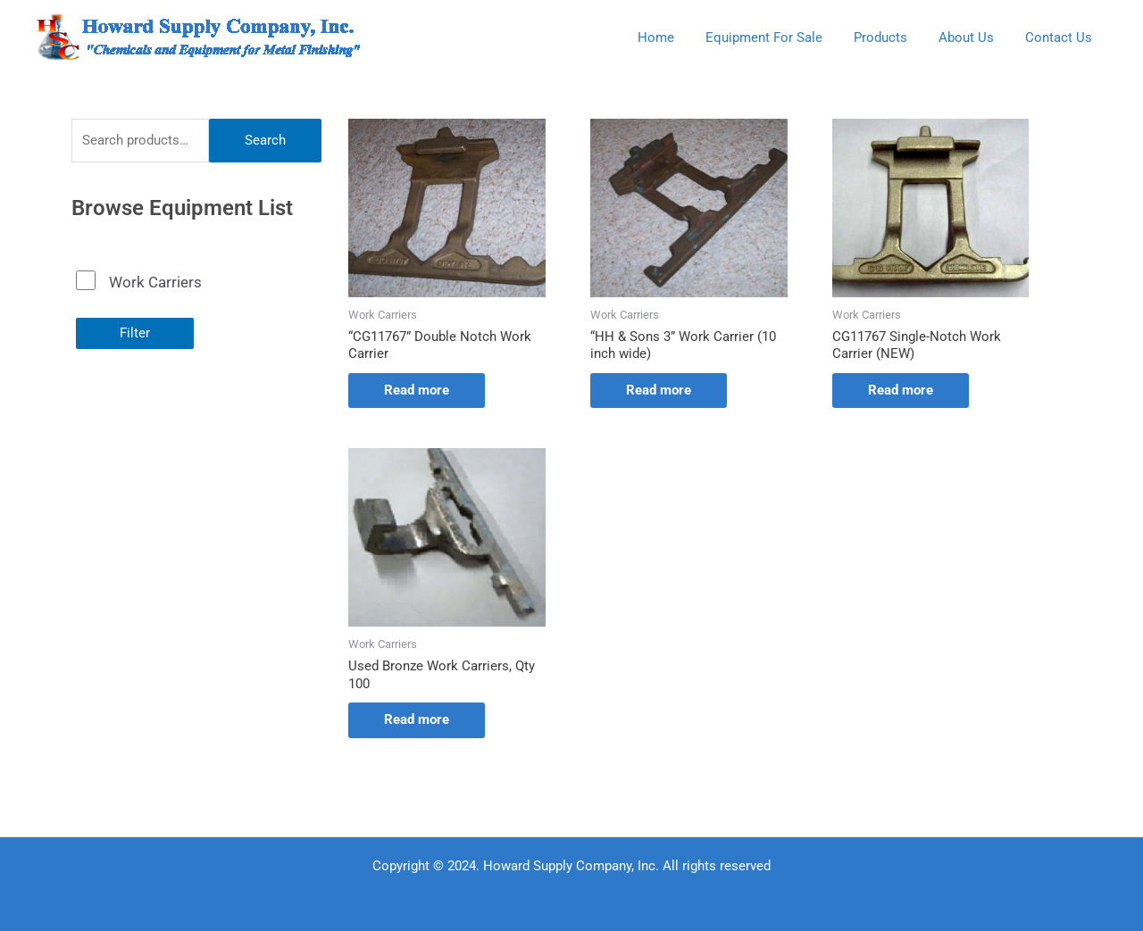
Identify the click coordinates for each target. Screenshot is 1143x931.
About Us (972, 37)
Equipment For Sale (779, 37)
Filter (135, 333)
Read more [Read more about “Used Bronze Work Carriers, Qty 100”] (416, 719)
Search (265, 140)
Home (675, 37)
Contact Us (1060, 37)
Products (891, 37)
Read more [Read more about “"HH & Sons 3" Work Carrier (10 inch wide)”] (658, 390)
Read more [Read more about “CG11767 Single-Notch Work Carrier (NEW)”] (900, 390)
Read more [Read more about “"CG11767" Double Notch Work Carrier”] (416, 390)
